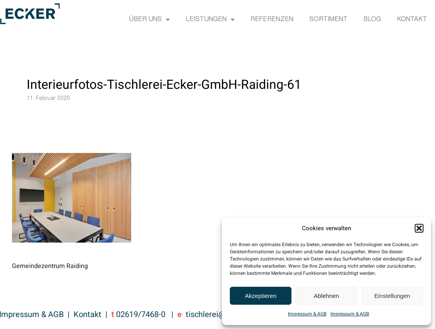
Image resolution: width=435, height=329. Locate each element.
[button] (419, 228)
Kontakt (412, 19)
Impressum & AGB (307, 313)
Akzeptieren (260, 295)
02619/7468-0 (140, 314)
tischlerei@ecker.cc (220, 314)
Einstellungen (392, 295)
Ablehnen (326, 295)
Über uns (149, 19)
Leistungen (210, 19)
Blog (372, 19)
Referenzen (272, 19)
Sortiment (328, 19)
